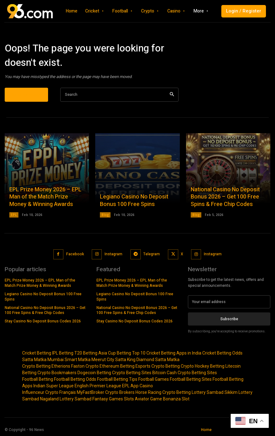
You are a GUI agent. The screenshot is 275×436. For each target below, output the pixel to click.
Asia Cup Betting (114, 352)
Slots (129, 398)
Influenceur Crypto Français (49, 392)
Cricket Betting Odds (222, 352)
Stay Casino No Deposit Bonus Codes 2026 (43, 321)
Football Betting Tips (117, 379)
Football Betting (37, 379)
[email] (229, 301)
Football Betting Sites (191, 379)
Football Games (153, 379)
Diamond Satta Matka (157, 359)
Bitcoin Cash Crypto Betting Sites (184, 372)
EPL (14, 215)
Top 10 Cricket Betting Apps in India (166, 352)
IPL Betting (62, 352)
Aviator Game (148, 398)
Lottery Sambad (207, 392)
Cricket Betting (36, 352)
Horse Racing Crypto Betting (163, 392)
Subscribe (229, 318)
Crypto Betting (36, 366)
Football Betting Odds (75, 379)
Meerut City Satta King (113, 359)
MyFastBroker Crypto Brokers (106, 392)
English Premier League (98, 385)
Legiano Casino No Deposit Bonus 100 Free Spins (134, 200)
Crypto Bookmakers (56, 372)
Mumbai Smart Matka (69, 359)
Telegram (151, 254)
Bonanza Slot (176, 398)
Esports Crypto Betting (157, 366)
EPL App (130, 385)
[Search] (172, 95)
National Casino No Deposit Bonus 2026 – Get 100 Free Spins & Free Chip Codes (225, 196)
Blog (105, 215)
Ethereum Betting (117, 366)
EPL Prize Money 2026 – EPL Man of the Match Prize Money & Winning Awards (45, 196)
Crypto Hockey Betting (202, 366)
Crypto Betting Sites (131, 372)
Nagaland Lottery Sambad (65, 398)
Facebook (75, 254)
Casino (146, 385)
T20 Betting (85, 352)
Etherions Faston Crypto (75, 366)
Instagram (113, 254)
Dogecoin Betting (94, 372)
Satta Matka (34, 359)
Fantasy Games (107, 398)
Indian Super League (53, 385)
